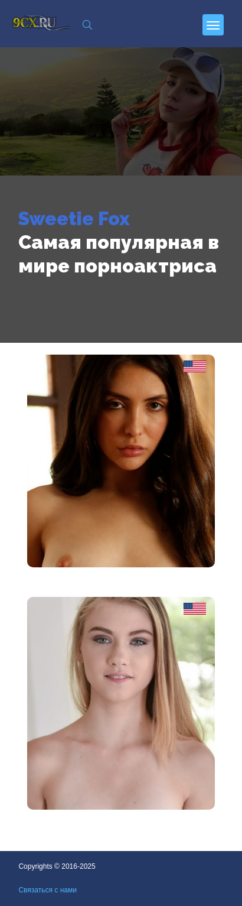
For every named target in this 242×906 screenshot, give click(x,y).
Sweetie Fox (74, 218)
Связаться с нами (47, 890)
